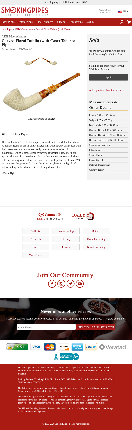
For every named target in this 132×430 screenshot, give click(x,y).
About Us (36, 239)
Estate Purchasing (96, 239)
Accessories (76, 21)
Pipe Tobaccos (44, 21)
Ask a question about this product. (106, 90)
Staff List (36, 231)
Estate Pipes (25, 21)
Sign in (108, 77)
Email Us (42, 218)
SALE (90, 21)
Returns (96, 231)
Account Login (105, 10)
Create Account (105, 13)
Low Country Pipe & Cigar (59, 388)
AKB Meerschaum (23, 29)
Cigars (61, 21)
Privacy (66, 247)
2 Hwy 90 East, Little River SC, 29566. (46, 391)
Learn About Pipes (66, 231)
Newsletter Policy (96, 247)
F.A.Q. (35, 247)
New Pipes (8, 21)
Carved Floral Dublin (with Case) (53, 29)
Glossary (66, 239)
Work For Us (35, 255)
